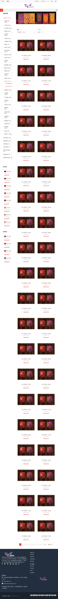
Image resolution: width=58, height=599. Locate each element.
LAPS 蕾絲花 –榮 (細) (46, 232)
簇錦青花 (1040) (7, 90)
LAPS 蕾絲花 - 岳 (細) (46, 485)
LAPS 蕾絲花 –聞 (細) (46, 207)
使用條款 (32, 561)
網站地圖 (32, 572)
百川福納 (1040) (7, 97)
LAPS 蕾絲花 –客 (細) (46, 181)
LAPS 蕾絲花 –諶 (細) (26, 156)
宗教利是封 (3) (6, 143)
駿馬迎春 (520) (7, 120)
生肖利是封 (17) (6, 146)
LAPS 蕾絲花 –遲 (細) (46, 333)
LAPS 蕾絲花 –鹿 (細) (46, 131)
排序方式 (19, 32)
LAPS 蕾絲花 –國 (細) (46, 55)
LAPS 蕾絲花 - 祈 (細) (26, 510)
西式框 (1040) (7, 57)
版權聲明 (32, 556)
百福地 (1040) (7, 38)
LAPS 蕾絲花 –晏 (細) (26, 333)
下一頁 (44, 544)
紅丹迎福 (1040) (7, 28)
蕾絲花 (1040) (7, 81)
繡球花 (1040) (7, 68)
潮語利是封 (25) (6, 154)
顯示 (39, 32)
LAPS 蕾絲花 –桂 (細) (26, 384)
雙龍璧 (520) (7, 70)
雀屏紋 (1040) (7, 78)
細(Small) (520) (8, 86)
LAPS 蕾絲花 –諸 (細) (26, 131)
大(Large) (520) (8, 83)
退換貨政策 (32, 559)
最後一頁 (50, 544)
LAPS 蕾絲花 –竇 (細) (46, 359)
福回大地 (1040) (7, 54)
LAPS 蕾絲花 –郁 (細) (46, 106)
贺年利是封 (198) (7, 137)
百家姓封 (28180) (7, 18)
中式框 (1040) (7, 25)
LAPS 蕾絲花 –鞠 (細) (26, 257)
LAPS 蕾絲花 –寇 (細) (46, 257)
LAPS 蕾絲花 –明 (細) (26, 232)
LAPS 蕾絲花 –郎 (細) (26, 359)
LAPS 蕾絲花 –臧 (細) (26, 434)
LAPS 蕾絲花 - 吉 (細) (46, 434)
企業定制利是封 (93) (7, 157)
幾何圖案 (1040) (7, 65)
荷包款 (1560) (7, 47)
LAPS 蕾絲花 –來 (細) (26, 181)
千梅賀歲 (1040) (7, 41)
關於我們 (32, 554)
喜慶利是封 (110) (7, 140)
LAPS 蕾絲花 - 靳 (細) (46, 510)
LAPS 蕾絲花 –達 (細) (46, 156)
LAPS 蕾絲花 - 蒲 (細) (46, 460)
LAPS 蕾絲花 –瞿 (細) (46, 384)
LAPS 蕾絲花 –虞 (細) (46, 308)
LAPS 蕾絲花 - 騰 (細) (26, 485)
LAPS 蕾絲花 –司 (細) (46, 409)
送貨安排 (32, 566)
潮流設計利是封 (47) (6, 150)
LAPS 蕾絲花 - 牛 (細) (46, 536)
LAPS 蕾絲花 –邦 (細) (26, 106)
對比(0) (39, 29)
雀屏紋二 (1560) (7, 134)
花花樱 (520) (7, 123)
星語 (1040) (6, 131)
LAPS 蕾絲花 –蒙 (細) (26, 55)
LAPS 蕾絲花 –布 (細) (26, 80)
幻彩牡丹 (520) (7, 104)
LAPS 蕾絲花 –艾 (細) (26, 207)
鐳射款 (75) (6, 44)
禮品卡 (31, 570)
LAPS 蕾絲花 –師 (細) (46, 283)
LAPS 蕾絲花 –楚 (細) (26, 308)
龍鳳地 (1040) (7, 31)
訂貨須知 (32, 568)
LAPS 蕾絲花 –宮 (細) (26, 409)
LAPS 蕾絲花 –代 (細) (46, 80)
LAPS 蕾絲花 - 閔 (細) (26, 460)
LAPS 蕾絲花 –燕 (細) (26, 283)
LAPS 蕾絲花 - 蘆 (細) (26, 536)
